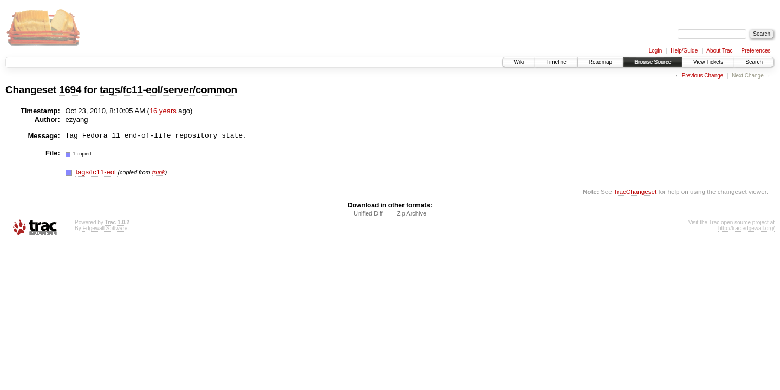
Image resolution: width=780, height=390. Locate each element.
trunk (158, 172)
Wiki (519, 62)
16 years (163, 111)
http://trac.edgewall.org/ (746, 228)
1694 (70, 89)
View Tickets (708, 62)
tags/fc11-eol (96, 172)
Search (754, 62)
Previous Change (703, 76)
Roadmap (600, 62)
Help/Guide (684, 51)
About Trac (719, 51)
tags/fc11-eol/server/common (168, 89)
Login (655, 51)
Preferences (756, 51)
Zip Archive (411, 213)
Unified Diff (368, 213)
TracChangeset (635, 191)
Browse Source (652, 62)
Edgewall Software (104, 228)
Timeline (556, 62)
